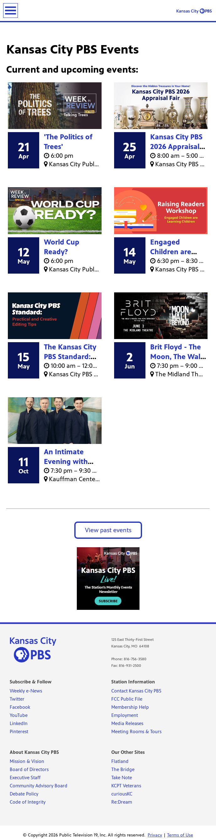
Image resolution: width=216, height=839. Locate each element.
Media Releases (127, 723)
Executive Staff (25, 777)
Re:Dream (121, 802)
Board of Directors (29, 769)
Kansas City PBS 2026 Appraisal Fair (176, 147)
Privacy (155, 835)
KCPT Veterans (126, 786)
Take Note (121, 777)
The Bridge (122, 769)
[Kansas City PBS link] (194, 11)
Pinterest (19, 731)
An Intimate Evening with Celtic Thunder (68, 462)
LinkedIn (19, 723)
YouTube (19, 715)
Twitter (17, 699)
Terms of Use (180, 835)
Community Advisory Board (38, 786)
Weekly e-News (26, 691)
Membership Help (130, 707)
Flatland (120, 761)
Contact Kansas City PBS (136, 691)
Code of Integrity (27, 802)
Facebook (20, 707)
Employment (124, 715)
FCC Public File (126, 699)
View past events (108, 530)
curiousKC (121, 794)
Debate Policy (24, 794)
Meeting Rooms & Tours (136, 731)
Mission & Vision (27, 761)
